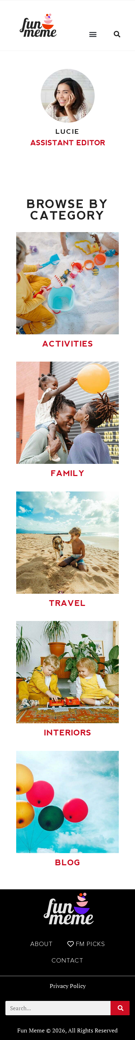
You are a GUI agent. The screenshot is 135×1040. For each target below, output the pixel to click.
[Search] (120, 1008)
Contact (67, 960)
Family (68, 473)
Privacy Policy (68, 986)
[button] (93, 34)
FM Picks (86, 944)
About (41, 944)
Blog (67, 862)
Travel (67, 603)
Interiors (67, 732)
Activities (67, 343)
